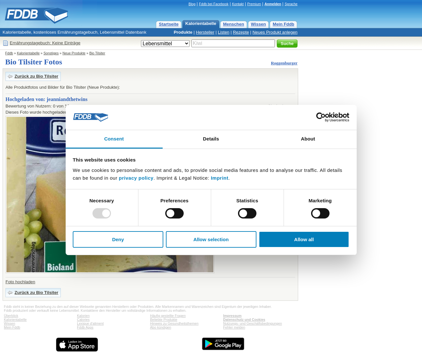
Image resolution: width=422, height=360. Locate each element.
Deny (118, 239)
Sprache (291, 4)
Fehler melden (234, 327)
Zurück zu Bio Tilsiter (36, 76)
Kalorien (83, 316)
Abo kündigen (160, 327)
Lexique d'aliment (90, 323)
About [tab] (308, 138)
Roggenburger (284, 63)
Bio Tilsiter (97, 53)
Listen (224, 32)
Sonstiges (51, 53)
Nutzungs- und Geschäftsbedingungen (252, 323)
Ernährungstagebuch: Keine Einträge (45, 42)
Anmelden (273, 4)
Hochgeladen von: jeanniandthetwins (46, 99)
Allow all (304, 239)
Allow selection (211, 239)
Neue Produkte (73, 53)
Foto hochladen (20, 281)
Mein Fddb (283, 24)
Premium (254, 4)
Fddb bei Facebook (213, 4)
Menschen (233, 24)
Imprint (219, 178)
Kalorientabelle (200, 23)
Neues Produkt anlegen (275, 32)
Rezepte (241, 32)
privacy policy (136, 178)
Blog (192, 4)
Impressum (232, 316)
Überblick (11, 316)
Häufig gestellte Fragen (168, 316)
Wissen (258, 24)
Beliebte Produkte (163, 319)
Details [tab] (211, 138)
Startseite (169, 24)
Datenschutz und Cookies (244, 319)
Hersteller (205, 32)
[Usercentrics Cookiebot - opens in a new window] (321, 117)
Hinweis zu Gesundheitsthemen (174, 323)
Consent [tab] (114, 138)
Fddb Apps (85, 327)
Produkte (183, 32)
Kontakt (237, 4)
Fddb (9, 53)
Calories (83, 319)
